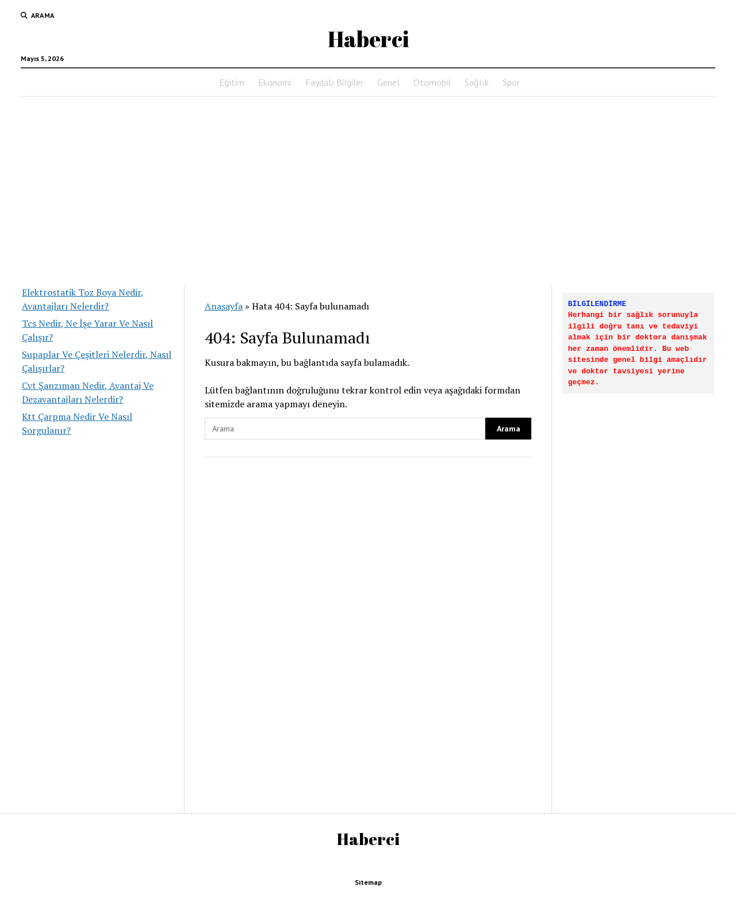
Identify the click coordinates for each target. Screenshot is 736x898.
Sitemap (368, 882)
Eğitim (231, 82)
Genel (388, 82)
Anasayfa (224, 306)
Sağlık (477, 82)
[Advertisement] (368, 187)
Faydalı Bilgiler (334, 82)
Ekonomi (275, 82)
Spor (511, 82)
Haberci (368, 39)
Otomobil (432, 82)
